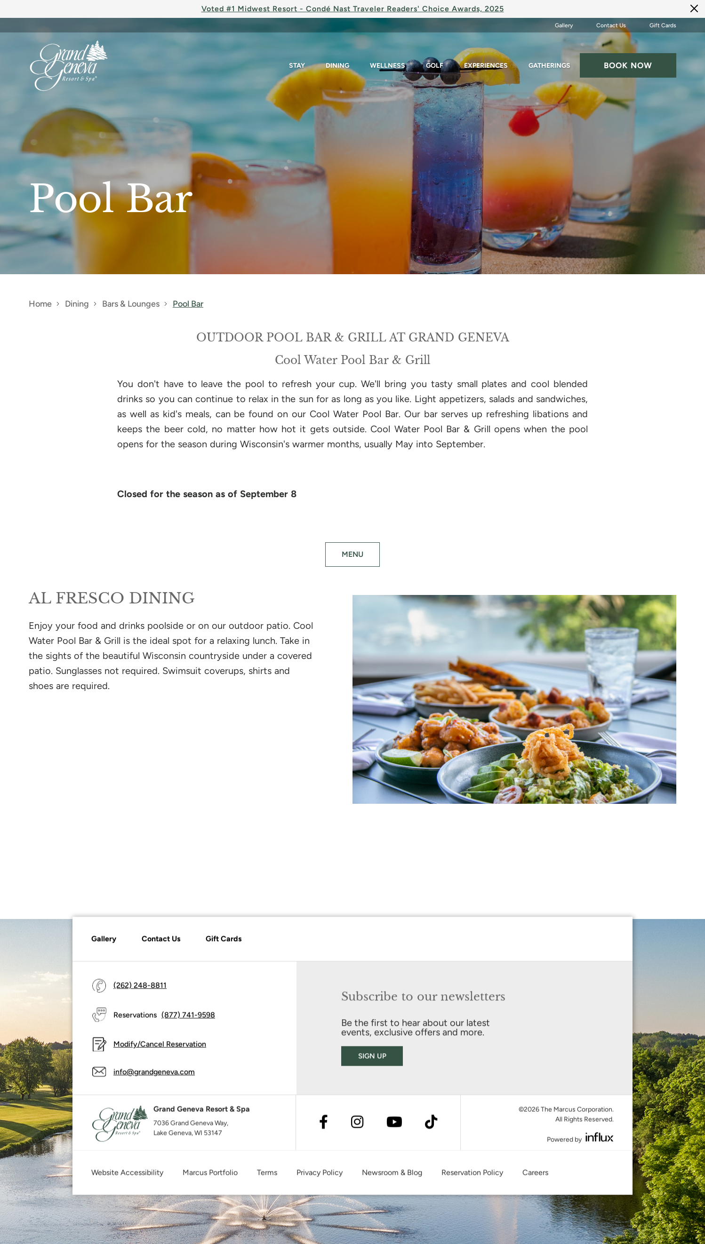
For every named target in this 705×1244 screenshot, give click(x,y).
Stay (297, 66)
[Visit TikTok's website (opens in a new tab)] (431, 1127)
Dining (337, 66)
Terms (267, 1177)
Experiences (486, 66)
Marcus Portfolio (210, 1177)
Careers (535, 1177)
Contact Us (611, 25)
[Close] (694, 8)
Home (40, 304)
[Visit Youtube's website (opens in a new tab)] (394, 1127)
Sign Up (372, 1060)
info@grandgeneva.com (154, 1076)
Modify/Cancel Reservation (159, 1048)
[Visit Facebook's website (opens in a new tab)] (323, 1127)
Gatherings (549, 66)
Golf (434, 66)
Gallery (564, 25)
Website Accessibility (127, 1177)
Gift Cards (662, 25)
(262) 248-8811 (140, 989)
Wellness (387, 66)
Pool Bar (188, 304)
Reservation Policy (472, 1177)
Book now (628, 65)
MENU (352, 554)
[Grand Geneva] (120, 1128)
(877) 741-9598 (188, 1018)
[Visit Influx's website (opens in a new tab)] (599, 1141)
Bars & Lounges (131, 304)
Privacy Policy (319, 1177)
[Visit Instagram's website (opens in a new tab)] (357, 1127)
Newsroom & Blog (392, 1177)
